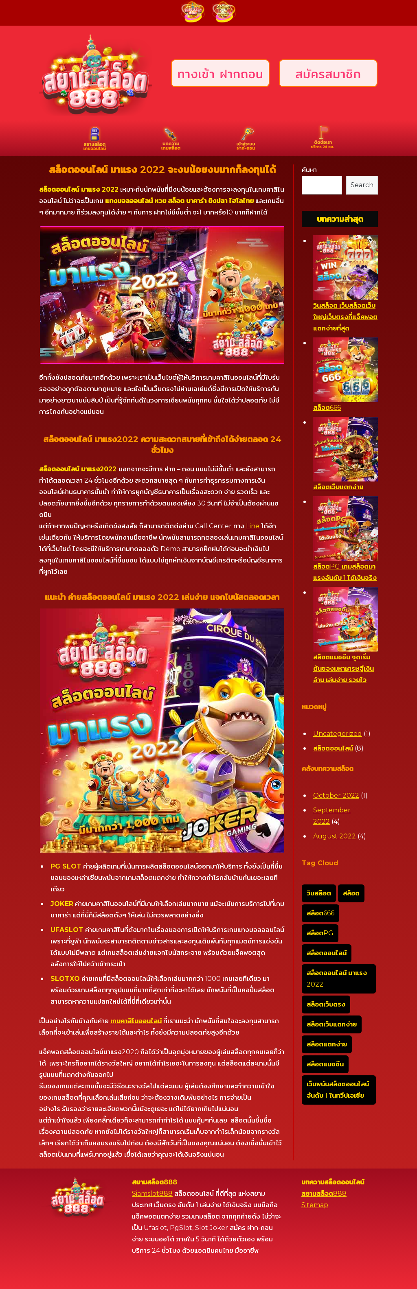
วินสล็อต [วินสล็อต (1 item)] (319, 893)
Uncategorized (337, 734)
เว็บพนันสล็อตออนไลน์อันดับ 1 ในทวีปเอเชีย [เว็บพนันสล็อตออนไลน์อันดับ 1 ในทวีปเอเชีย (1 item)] (338, 1089)
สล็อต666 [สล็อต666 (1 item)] (320, 913)
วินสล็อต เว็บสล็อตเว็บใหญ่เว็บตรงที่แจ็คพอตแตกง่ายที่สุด (345, 317)
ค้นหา (309, 170)
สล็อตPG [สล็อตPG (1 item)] (320, 933)
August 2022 (334, 836)
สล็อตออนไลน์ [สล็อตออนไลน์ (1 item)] (327, 953)
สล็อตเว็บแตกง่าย (338, 487)
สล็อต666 (327, 407)
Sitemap (314, 1205)
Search (362, 185)
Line (252, 526)
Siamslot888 (152, 1193)
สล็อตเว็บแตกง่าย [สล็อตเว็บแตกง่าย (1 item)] (332, 1024)
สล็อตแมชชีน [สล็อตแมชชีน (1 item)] (325, 1064)
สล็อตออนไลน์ (333, 748)
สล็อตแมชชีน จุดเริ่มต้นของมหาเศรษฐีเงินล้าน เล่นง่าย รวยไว (343, 668)
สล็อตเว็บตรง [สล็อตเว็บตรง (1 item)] (326, 1004)
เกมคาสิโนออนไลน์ (136, 1021)
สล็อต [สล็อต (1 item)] (351, 893)
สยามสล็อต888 (324, 1193)
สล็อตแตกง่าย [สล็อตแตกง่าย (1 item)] (327, 1044)
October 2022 (336, 795)
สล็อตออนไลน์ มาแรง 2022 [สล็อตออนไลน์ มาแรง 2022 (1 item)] (337, 978)
